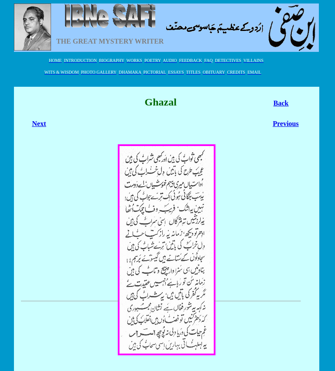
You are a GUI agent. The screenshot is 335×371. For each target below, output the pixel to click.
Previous (285, 123)
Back (281, 103)
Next (39, 123)
